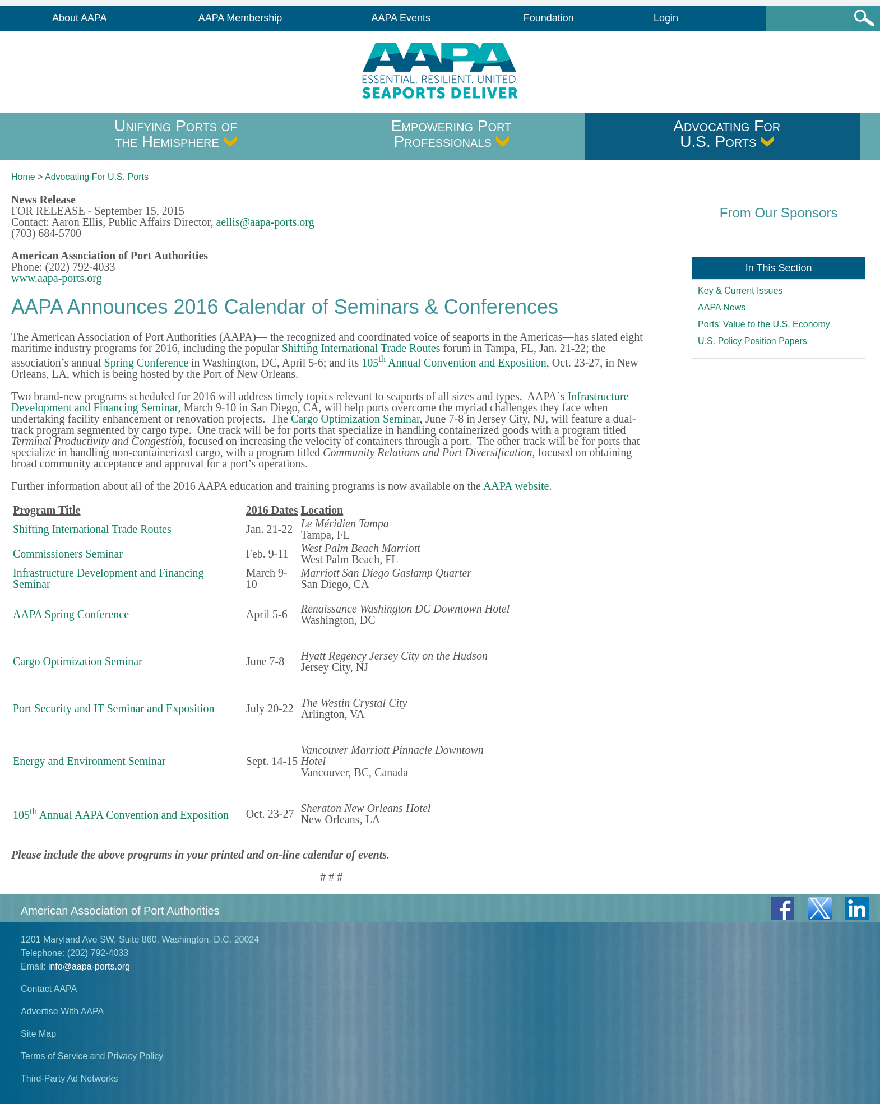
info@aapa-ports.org (89, 966)
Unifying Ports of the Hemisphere (175, 133)
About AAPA (79, 18)
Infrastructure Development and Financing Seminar (108, 578)
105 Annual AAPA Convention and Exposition (121, 815)
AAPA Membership (240, 18)
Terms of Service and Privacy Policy (92, 1056)
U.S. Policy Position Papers (752, 341)
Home (23, 177)
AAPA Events (400, 18)
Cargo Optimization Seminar (355, 418)
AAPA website (516, 486)
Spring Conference (146, 362)
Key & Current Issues (740, 290)
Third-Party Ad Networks (69, 1078)
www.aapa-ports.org (56, 278)
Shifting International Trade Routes (361, 348)
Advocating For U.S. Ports (726, 133)
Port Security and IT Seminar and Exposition (114, 708)
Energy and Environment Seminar (89, 761)
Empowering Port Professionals (451, 133)
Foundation (549, 18)
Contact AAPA (49, 989)
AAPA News (721, 307)
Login (666, 18)
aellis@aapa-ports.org (265, 222)
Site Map (38, 1033)
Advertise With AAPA (62, 1011)
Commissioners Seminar (68, 554)
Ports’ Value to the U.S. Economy (764, 324)
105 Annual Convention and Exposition (454, 362)
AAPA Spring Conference (71, 614)
